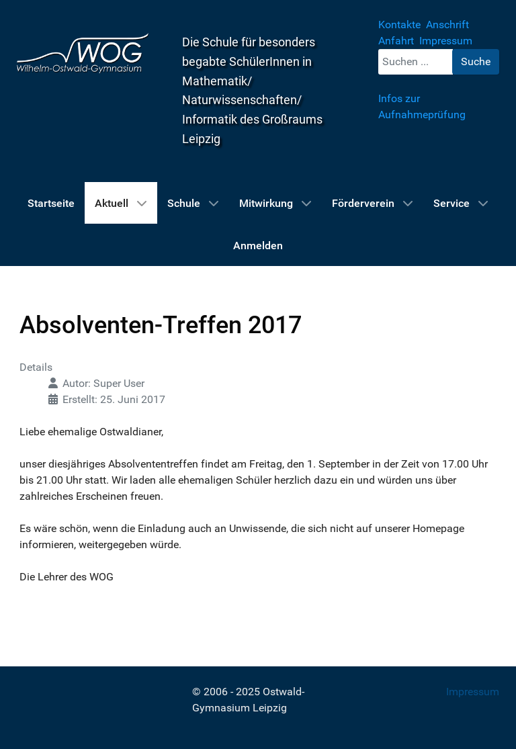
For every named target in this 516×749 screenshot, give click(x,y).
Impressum (472, 691)
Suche (475, 61)
